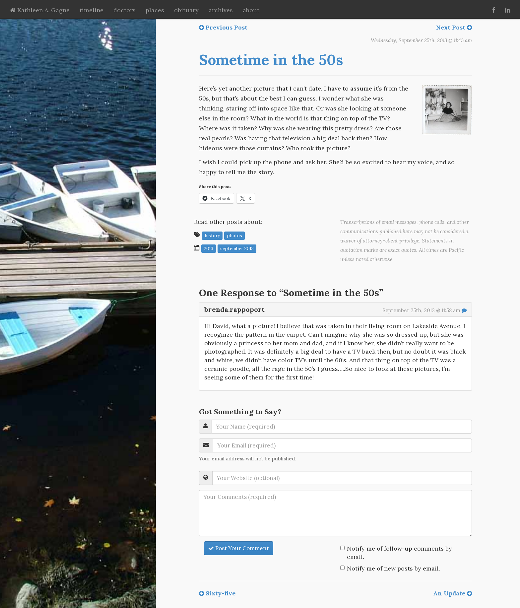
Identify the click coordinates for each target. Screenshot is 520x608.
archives (221, 10)
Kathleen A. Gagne (40, 10)
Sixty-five (217, 593)
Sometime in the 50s (271, 59)
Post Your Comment (238, 548)
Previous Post (223, 27)
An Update (452, 593)
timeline (91, 10)
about (251, 10)
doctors (124, 10)
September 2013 (237, 248)
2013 (208, 248)
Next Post (454, 27)
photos (234, 235)
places (155, 10)
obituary (186, 10)
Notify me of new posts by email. (393, 568)
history (212, 235)
